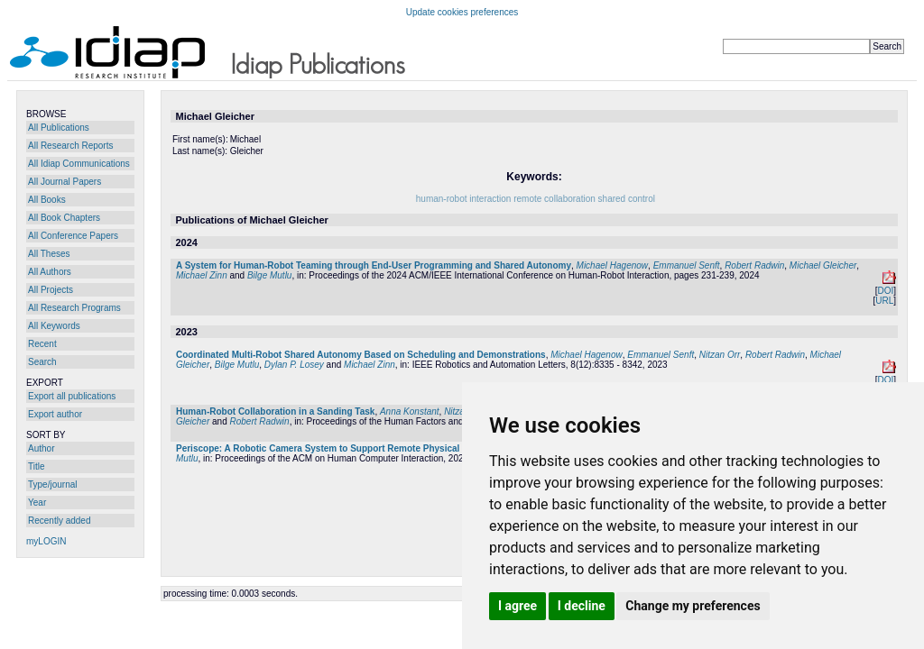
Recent (42, 344)
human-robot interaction (464, 199)
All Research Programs (74, 308)
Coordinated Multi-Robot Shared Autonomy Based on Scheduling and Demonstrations (361, 355)
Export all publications (72, 396)
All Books (47, 200)
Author (41, 448)
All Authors (49, 272)
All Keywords (54, 326)
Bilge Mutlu (269, 275)
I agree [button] (517, 606)
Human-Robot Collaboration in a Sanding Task (275, 411)
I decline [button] (581, 606)
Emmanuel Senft (686, 265)
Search (42, 362)
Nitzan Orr (720, 355)
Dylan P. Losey (294, 365)
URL (884, 301)
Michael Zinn (201, 275)
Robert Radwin (754, 265)
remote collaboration (554, 199)
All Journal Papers (64, 182)
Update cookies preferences (462, 12)
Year (37, 502)
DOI (885, 291)
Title (36, 466)
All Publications (58, 128)
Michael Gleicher (823, 265)
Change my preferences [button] (692, 606)
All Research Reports (70, 146)
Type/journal (52, 484)
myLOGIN (46, 541)
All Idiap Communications (79, 164)
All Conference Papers (73, 236)
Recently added (59, 521)
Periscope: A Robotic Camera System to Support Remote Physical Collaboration (348, 448)
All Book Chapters (64, 218)
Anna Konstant (409, 411)
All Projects (50, 290)
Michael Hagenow (613, 265)
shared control (626, 199)
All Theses (49, 254)
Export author (55, 414)
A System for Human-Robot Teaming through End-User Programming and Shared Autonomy (373, 265)
